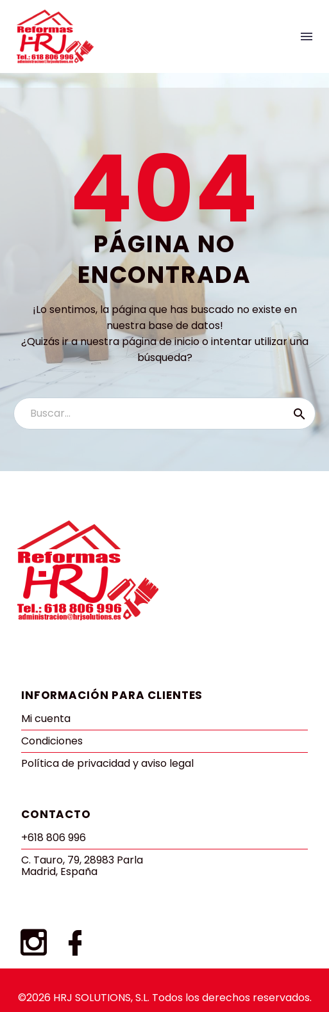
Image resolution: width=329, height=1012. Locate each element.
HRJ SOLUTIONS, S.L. (101, 997)
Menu (306, 36)
